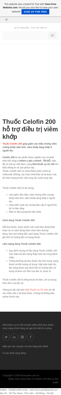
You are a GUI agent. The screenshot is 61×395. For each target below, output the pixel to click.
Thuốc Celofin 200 (12, 143)
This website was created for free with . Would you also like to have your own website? (30, 8)
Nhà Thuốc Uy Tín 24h (36, 289)
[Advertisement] (30, 76)
